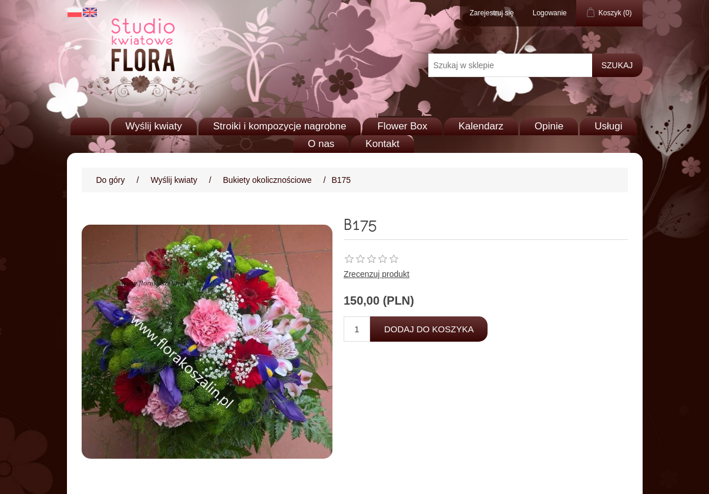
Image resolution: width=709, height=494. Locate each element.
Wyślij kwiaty (154, 126)
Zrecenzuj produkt (376, 274)
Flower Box (402, 126)
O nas (321, 143)
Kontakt (382, 143)
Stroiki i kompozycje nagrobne (280, 126)
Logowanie (550, 13)
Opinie (549, 126)
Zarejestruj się (491, 13)
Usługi (608, 126)
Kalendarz (481, 126)
